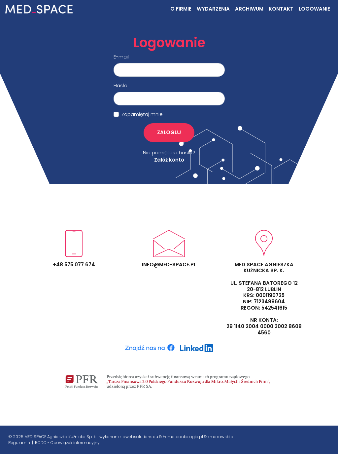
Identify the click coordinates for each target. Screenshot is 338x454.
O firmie (180, 8)
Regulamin (19, 442)
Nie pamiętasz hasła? (169, 152)
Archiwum (249, 8)
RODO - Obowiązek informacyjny (67, 442)
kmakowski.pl (221, 436)
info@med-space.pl (169, 264)
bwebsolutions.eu (140, 436)
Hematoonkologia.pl (183, 436)
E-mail (121, 56)
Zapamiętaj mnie (142, 114)
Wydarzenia (213, 8)
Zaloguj (169, 132)
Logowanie (314, 8)
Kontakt (281, 8)
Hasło (120, 85)
